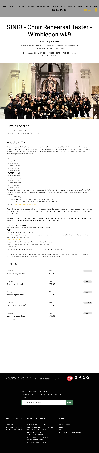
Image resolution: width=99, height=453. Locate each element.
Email (23, 398)
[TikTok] (87, 377)
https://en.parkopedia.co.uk (16, 240)
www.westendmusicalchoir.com (24, 204)
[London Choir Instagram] (76, 377)
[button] (11, 6)
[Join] (69, 402)
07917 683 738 (45, 379)
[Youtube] (84, 377)
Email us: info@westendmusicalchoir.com (19, 379)
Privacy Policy (57, 379)
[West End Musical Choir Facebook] (80, 377)
